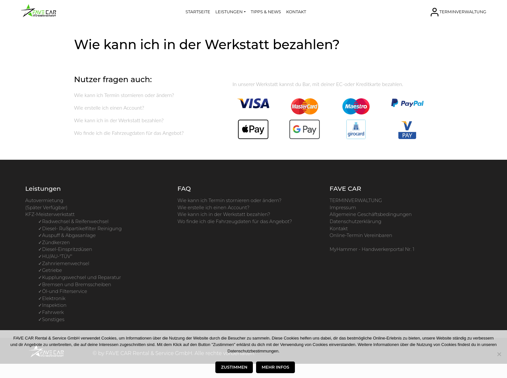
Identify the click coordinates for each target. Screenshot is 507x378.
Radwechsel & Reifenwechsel (75, 221)
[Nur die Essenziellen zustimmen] (499, 354)
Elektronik (53, 298)
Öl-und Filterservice (64, 291)
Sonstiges (53, 319)
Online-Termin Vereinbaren (360, 235)
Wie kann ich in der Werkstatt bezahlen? (119, 120)
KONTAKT (296, 11)
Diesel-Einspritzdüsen (67, 249)
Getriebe (52, 270)
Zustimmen (234, 367)
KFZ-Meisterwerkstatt (50, 214)
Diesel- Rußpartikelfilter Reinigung (82, 229)
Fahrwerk (53, 312)
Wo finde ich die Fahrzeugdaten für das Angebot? (129, 133)
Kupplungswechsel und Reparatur (81, 277)
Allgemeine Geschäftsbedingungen (370, 214)
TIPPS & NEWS (266, 11)
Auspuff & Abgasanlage (69, 235)
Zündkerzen (56, 242)
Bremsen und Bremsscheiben (76, 284)
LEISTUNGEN (229, 11)
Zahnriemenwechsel (65, 263)
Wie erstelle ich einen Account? (109, 107)
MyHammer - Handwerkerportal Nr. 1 (371, 249)
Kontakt (338, 229)
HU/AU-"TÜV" (57, 256)
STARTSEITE (198, 11)
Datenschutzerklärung (355, 221)
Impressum (342, 208)
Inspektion (54, 305)
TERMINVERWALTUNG (462, 11)
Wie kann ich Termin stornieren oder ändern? (124, 95)
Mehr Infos (275, 367)
